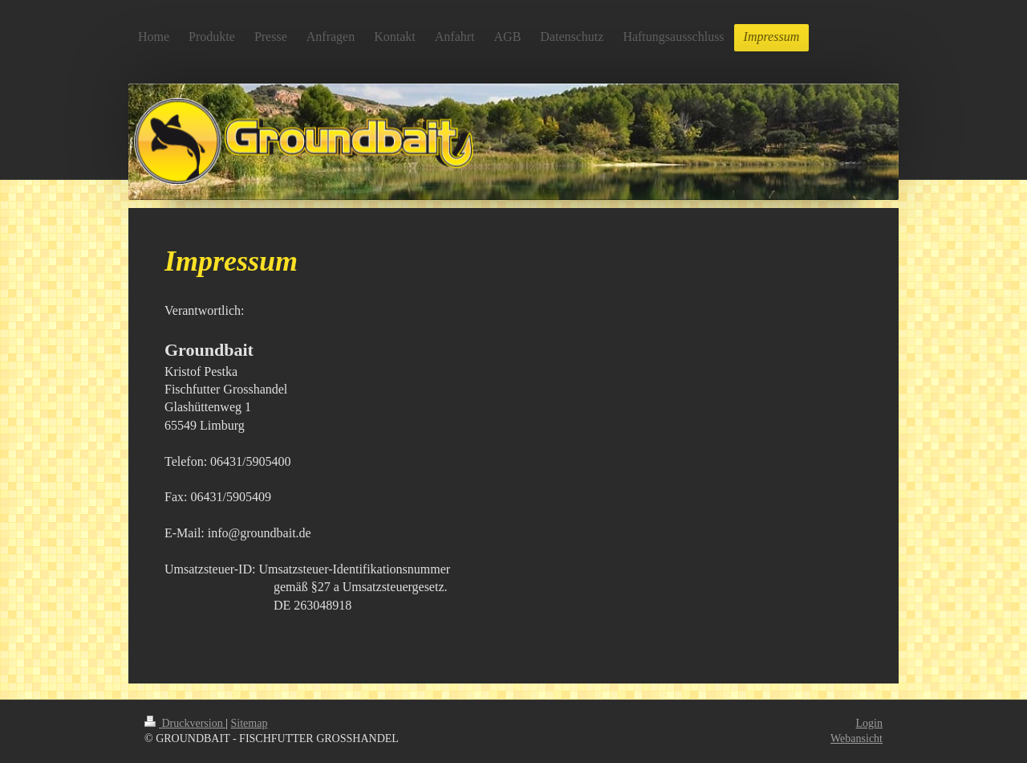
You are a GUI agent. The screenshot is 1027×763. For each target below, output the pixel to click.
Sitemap (249, 723)
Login (869, 723)
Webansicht (856, 738)
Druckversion (184, 723)
